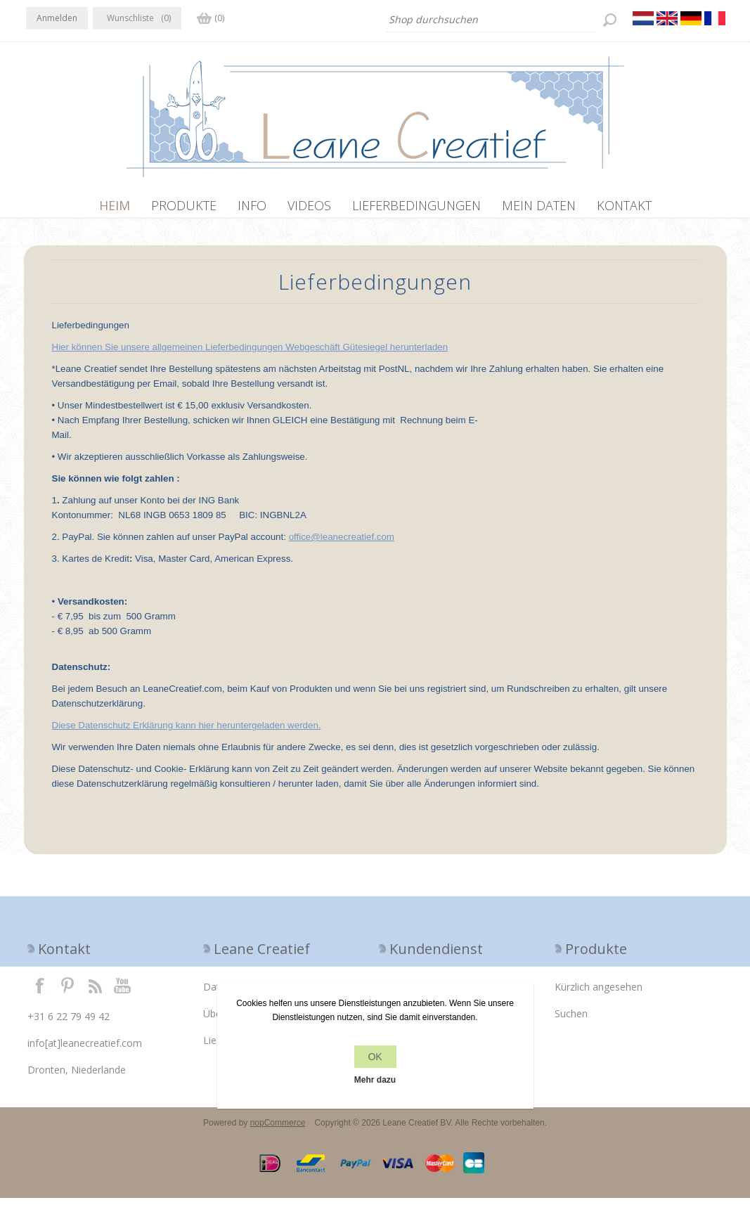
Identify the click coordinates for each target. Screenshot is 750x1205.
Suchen (571, 1020)
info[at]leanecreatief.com (84, 1050)
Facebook (40, 992)
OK (375, 1056)
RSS (95, 992)
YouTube (123, 992)
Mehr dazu (375, 1080)
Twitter (67, 992)
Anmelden (57, 18)
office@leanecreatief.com (341, 544)
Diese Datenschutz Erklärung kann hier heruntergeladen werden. (186, 732)
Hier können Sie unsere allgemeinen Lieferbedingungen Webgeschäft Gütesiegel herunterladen (250, 354)
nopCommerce (278, 1130)
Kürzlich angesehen (598, 993)
